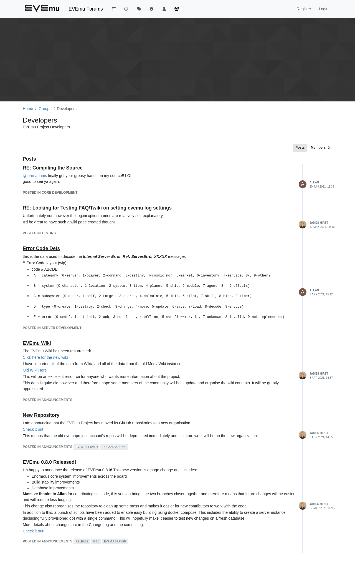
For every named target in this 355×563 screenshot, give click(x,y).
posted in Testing (39, 233)
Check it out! (33, 531)
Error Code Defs (41, 248)
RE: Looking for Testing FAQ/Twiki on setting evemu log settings (97, 208)
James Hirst (319, 222)
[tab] (300, 147)
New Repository (41, 415)
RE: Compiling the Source (53, 168)
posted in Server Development (52, 328)
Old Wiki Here (35, 370)
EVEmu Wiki (37, 343)
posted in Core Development (50, 193)
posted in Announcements (47, 400)
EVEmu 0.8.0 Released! (49, 462)
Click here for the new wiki (45, 357)
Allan (314, 182)
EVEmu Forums (86, 9)
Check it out (33, 429)
